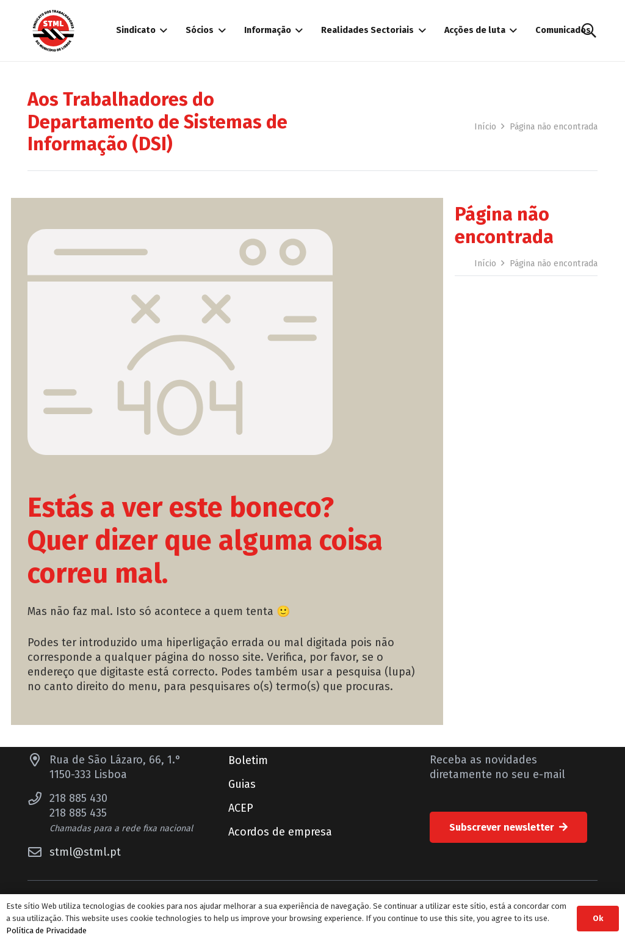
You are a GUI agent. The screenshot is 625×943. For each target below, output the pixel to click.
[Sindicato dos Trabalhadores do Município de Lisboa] (53, 31)
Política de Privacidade (46, 930)
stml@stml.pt (85, 852)
